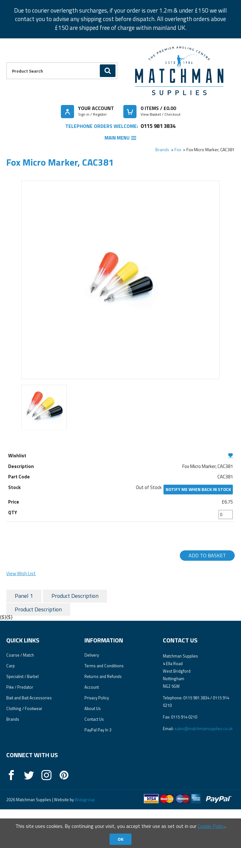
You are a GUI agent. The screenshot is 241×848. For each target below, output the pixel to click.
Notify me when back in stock (198, 489)
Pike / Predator (19, 726)
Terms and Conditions (104, 705)
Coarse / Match (20, 694)
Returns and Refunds (103, 715)
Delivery (91, 694)
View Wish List (21, 573)
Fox (177, 149)
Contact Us (94, 758)
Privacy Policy (96, 737)
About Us (92, 747)
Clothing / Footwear (24, 747)
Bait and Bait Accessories (29, 737)
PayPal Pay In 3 (97, 769)
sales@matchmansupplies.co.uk (203, 767)
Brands (162, 149)
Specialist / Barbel (22, 715)
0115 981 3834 (158, 126)
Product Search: (6, 62)
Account (91, 726)
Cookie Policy (211, 826)
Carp (10, 705)
